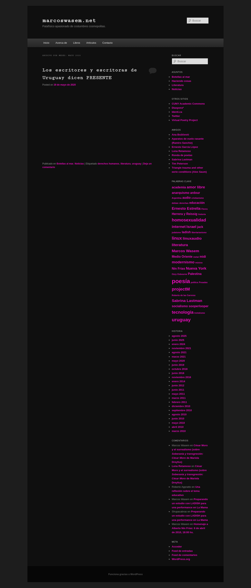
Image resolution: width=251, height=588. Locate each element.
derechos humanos (108, 163)
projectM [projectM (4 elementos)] (181, 289)
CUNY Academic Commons (188, 103)
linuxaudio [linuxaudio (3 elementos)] (192, 238)
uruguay (136, 163)
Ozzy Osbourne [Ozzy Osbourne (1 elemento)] (179, 274)
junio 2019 (178, 364)
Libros (76, 42)
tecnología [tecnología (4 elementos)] (183, 312)
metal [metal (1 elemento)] (196, 257)
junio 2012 (178, 385)
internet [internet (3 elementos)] (179, 227)
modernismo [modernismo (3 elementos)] (183, 262)
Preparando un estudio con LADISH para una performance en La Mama (190, 503)
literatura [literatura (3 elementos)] (180, 245)
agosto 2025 (179, 335)
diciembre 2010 (181, 406)
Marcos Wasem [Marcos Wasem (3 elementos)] (185, 251)
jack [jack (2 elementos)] (200, 227)
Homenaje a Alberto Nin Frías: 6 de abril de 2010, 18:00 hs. (190, 528)
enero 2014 (178, 381)
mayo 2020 (178, 360)
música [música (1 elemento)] (199, 262)
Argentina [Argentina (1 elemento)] (177, 198)
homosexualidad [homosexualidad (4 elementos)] (189, 220)
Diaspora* (178, 107)
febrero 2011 (179, 402)
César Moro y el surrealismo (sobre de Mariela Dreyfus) (190, 453)
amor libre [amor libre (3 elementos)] (196, 187)
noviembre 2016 (181, 377)
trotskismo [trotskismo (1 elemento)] (199, 313)
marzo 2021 (179, 356)
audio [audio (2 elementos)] (186, 197)
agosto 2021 (179, 352)
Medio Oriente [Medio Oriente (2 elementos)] (182, 256)
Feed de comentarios (184, 555)
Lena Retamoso (181, 151)
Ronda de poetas (182, 155)
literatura (126, 163)
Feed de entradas (182, 550)
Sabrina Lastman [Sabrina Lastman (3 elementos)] (187, 301)
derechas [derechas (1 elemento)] (184, 203)
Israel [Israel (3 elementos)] (191, 227)
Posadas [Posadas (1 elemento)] (203, 282)
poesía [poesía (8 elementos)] (181, 281)
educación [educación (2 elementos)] (197, 202)
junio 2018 (178, 373)
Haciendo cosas (181, 80)
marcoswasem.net (69, 20)
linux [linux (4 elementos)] (177, 238)
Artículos (91, 42)
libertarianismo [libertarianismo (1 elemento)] (199, 232)
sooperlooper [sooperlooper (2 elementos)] (198, 306)
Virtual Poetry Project (185, 120)
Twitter (176, 116)
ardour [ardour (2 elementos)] (195, 192)
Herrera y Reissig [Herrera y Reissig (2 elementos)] (184, 214)
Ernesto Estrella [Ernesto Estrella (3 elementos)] (186, 208)
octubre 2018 (179, 369)
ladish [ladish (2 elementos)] (186, 232)
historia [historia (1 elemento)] (202, 214)
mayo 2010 (178, 422)
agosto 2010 (179, 414)
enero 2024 (178, 344)
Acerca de (61, 42)
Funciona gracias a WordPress (125, 574)
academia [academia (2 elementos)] (179, 187)
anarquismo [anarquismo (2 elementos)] (180, 192)
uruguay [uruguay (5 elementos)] (181, 319)
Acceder (177, 546)
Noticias (79, 163)
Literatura (178, 85)
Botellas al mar (65, 163)
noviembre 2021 (181, 348)
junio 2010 (178, 418)
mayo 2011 (178, 393)
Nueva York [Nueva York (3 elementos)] (196, 268)
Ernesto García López (185, 146)
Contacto (107, 42)
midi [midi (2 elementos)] (203, 256)
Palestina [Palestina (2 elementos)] (195, 273)
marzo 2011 (179, 398)
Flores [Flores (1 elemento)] (204, 209)
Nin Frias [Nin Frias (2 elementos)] (178, 268)
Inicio (46, 42)
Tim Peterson (180, 163)
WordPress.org (181, 559)
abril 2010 (178, 426)
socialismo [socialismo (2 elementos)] (180, 306)
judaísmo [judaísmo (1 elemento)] (176, 232)
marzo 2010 (179, 431)
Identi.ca (177, 111)
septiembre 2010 (182, 410)
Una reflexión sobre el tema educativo (186, 491)
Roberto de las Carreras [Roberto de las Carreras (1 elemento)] (184, 295)
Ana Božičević (180, 134)
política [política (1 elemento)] (194, 282)
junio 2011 (178, 389)
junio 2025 (178, 340)
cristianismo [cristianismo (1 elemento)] (197, 198)
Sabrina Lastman (182, 159)
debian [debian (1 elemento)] (175, 203)
